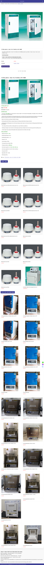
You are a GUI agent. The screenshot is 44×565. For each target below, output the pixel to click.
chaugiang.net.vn (6, 558)
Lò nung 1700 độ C (4, 392)
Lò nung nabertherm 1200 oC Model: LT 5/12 (8, 443)
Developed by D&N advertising (22, 564)
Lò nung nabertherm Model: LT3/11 (7, 494)
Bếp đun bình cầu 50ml (26, 261)
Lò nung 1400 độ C (26, 392)
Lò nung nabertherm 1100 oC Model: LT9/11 (8, 545)
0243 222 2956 (5, 66)
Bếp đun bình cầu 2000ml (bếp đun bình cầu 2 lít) (31, 210)
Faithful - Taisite (16, 63)
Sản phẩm (2, 3)
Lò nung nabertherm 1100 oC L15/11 (29, 443)
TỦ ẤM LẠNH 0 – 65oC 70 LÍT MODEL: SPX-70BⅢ (12, 157)
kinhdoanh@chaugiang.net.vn (7, 557)
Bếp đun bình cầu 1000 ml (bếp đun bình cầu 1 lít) (9, 236)
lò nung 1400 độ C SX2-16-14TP (28, 341)
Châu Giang (22, 1)
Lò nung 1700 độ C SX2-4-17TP (6, 341)
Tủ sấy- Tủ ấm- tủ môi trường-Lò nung (11, 3)
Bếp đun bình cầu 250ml (5, 287)
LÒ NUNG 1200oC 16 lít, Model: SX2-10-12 (30, 287)
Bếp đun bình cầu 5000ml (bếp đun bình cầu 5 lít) (31, 185)
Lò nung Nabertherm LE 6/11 (27, 545)
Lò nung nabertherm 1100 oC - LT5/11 (29, 494)
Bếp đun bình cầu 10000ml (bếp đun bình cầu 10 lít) (9, 185)
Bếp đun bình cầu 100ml (5, 261)
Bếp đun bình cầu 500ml (27, 236)
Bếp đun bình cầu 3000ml (5, 210)
